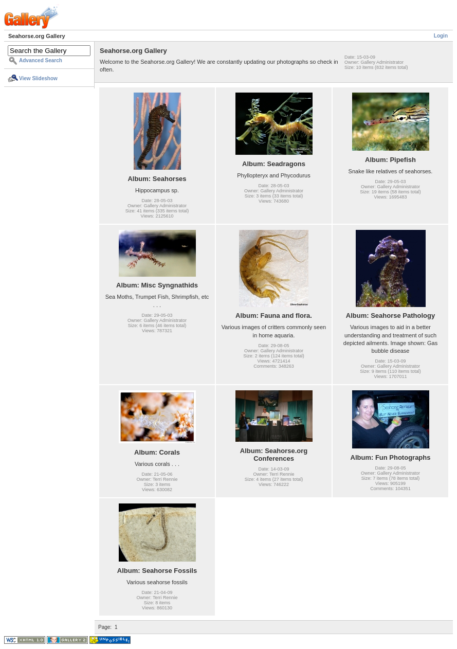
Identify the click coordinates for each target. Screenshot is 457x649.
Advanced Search (40, 60)
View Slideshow (38, 78)
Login (441, 36)
